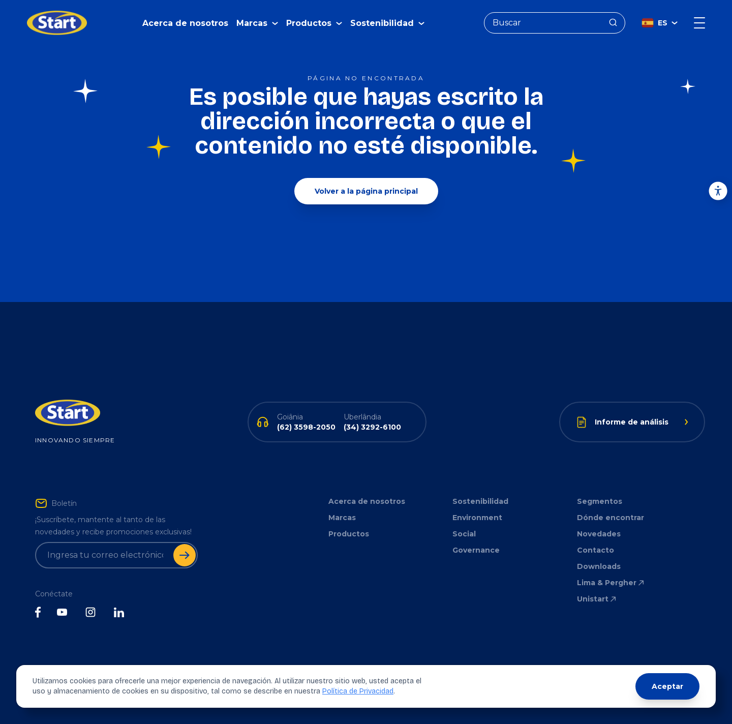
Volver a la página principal (366, 191)
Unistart (597, 599)
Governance (476, 550)
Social (464, 533)
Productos (348, 533)
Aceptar (667, 686)
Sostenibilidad (480, 501)
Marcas (342, 517)
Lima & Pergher (611, 582)
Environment (477, 517)
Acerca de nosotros (185, 23)
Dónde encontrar (610, 517)
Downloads (599, 566)
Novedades (599, 533)
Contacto (595, 550)
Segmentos (599, 501)
